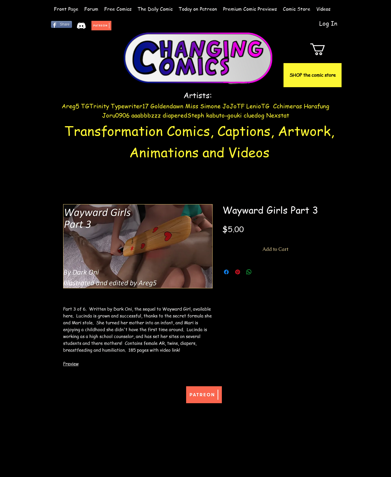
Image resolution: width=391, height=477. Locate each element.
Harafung (316, 106)
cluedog (254, 115)
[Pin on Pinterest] (237, 272)
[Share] (61, 24)
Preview (71, 364)
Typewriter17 (130, 106)
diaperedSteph (183, 115)
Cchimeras (287, 106)
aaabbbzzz (147, 115)
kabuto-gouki (225, 115)
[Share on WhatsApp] (249, 272)
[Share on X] (260, 272)
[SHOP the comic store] (312, 75)
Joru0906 (116, 115)
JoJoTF (233, 106)
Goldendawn (166, 106)
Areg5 (70, 106)
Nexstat (277, 115)
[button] (324, 49)
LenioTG (258, 106)
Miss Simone (203, 106)
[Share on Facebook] (226, 272)
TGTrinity (95, 106)
